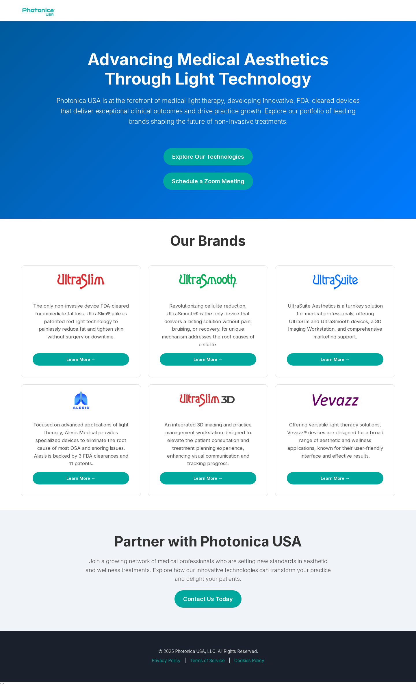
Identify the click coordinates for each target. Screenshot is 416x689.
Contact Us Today (208, 599)
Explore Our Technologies (208, 156)
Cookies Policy (249, 660)
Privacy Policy (166, 660)
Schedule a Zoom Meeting (208, 181)
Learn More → (80, 359)
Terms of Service (207, 660)
